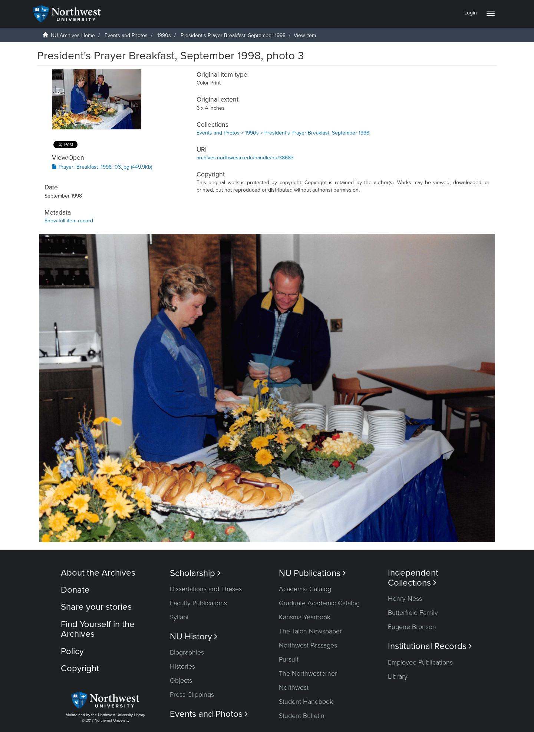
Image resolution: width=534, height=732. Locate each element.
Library (398, 676)
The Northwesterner (308, 673)
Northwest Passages (308, 645)
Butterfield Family (413, 613)
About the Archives (98, 572)
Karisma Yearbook (304, 617)
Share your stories (96, 607)
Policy (72, 651)
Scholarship (195, 573)
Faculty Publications (198, 603)
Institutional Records (430, 646)
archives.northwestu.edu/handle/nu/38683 (245, 158)
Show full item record (68, 221)
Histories (182, 666)
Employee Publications (420, 662)
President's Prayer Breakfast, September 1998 (233, 35)
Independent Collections (413, 577)
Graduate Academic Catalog (319, 603)
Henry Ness (405, 598)
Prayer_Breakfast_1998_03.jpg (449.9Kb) (102, 167)
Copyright (80, 668)
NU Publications (312, 573)
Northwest (294, 687)
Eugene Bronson (412, 627)
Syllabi (179, 617)
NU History (194, 636)
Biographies (187, 652)
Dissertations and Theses (206, 589)
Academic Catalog (305, 589)
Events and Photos (126, 35)
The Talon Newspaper (310, 631)
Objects (181, 680)
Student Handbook (306, 702)
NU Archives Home (73, 35)
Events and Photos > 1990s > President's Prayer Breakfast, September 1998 (283, 133)
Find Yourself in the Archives (98, 629)
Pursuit (289, 659)
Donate (75, 589)
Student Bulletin (301, 716)
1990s (164, 35)
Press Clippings (192, 694)
